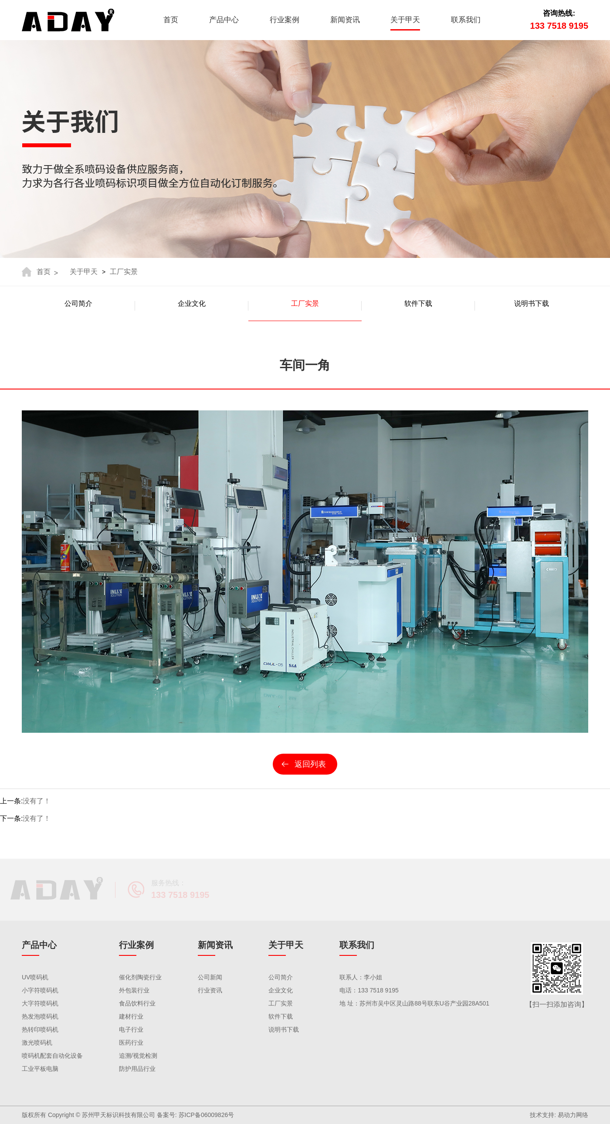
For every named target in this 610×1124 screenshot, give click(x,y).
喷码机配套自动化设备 (52, 1055)
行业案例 (284, 20)
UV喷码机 (35, 977)
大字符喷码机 (40, 1003)
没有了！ (37, 801)
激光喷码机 (37, 1042)
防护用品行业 (137, 1068)
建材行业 (131, 1016)
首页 (170, 20)
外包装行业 (134, 990)
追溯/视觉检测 (138, 1055)
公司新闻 (210, 977)
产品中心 (224, 20)
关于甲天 (405, 20)
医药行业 (131, 1042)
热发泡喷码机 (40, 1016)
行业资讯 (210, 990)
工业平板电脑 (40, 1068)
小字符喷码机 (40, 990)
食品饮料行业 (137, 1003)
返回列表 (310, 764)
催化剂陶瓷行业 (140, 977)
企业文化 (280, 990)
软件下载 (280, 1016)
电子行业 (131, 1029)
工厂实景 (124, 271)
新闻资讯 (345, 20)
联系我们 (466, 20)
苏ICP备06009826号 (206, 1114)
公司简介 (280, 977)
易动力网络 (573, 1114)
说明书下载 (283, 1029)
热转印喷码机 (40, 1029)
